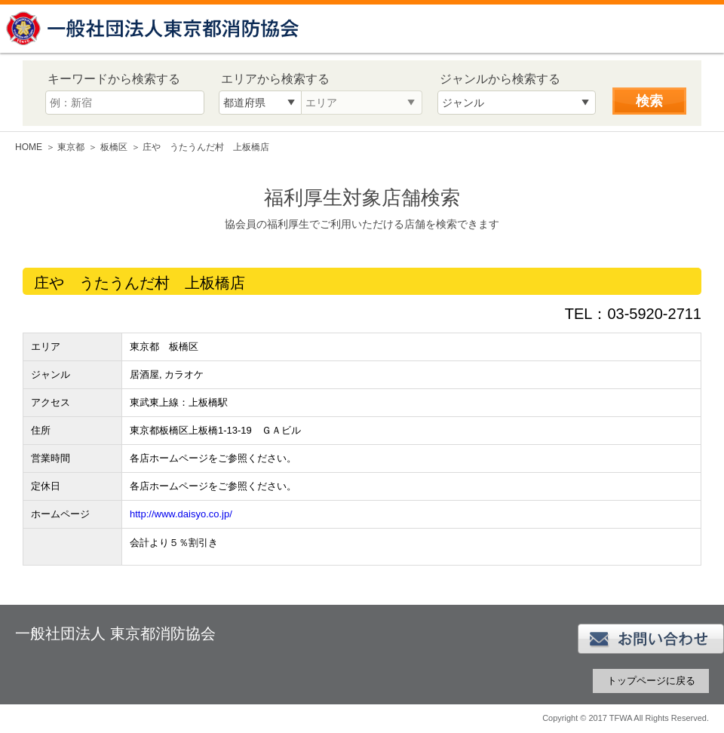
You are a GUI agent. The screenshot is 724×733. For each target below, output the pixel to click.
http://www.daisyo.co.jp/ (181, 514)
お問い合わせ (651, 639)
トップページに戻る (651, 680)
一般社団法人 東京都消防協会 (154, 28)
